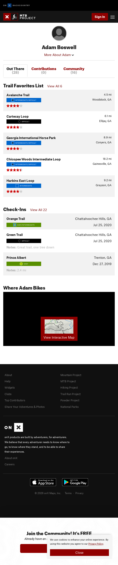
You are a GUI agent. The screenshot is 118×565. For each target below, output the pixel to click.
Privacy (79, 493)
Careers (10, 464)
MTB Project (68, 381)
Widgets (10, 387)
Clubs (8, 394)
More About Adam (59, 55)
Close (79, 552)
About (8, 375)
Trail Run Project (70, 394)
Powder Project (69, 400)
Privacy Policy (95, 544)
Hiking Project (69, 387)
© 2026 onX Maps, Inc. (48, 493)
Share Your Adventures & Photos (25, 406)
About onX (11, 458)
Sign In (100, 17)
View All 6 (54, 86)
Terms (68, 493)
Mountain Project (70, 375)
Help (7, 381)
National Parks (69, 406)
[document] (79, 547)
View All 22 (38, 210)
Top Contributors (15, 400)
